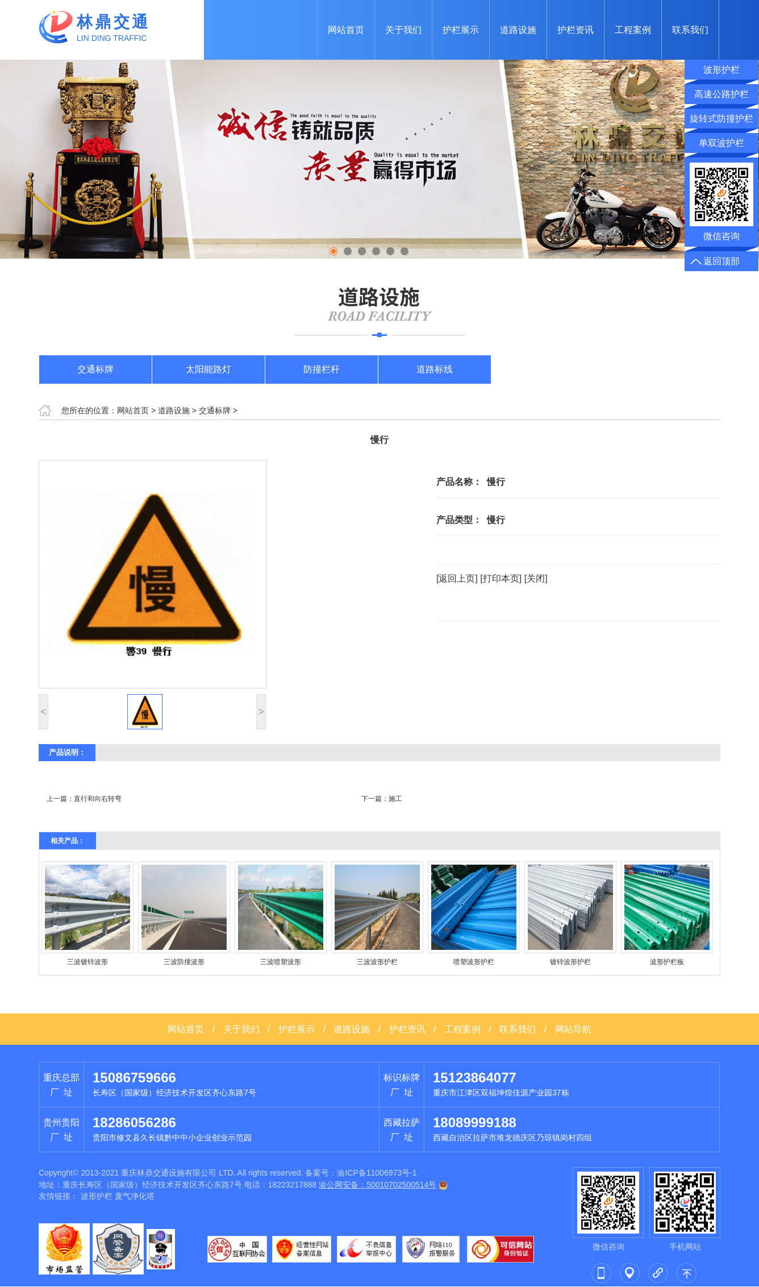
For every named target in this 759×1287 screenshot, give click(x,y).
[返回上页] (457, 578)
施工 (395, 799)
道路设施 (518, 30)
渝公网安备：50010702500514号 (377, 1184)
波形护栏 (96, 1196)
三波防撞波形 (184, 962)
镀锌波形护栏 (570, 962)
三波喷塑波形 (280, 962)
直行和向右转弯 (98, 799)
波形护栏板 (667, 962)
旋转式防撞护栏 (721, 118)
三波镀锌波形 (87, 962)
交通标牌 (95, 369)
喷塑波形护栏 (473, 962)
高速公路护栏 (721, 94)
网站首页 (346, 30)
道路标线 (434, 369)
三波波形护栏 (377, 962)
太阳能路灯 (208, 369)
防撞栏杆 (321, 369)
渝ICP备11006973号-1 (376, 1172)
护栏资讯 (575, 30)
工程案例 (633, 30)
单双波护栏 (721, 143)
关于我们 (403, 30)
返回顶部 (721, 261)
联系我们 (690, 30)
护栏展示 (461, 30)
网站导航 (573, 1029)
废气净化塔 (135, 1196)
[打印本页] (501, 578)
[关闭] (536, 578)
